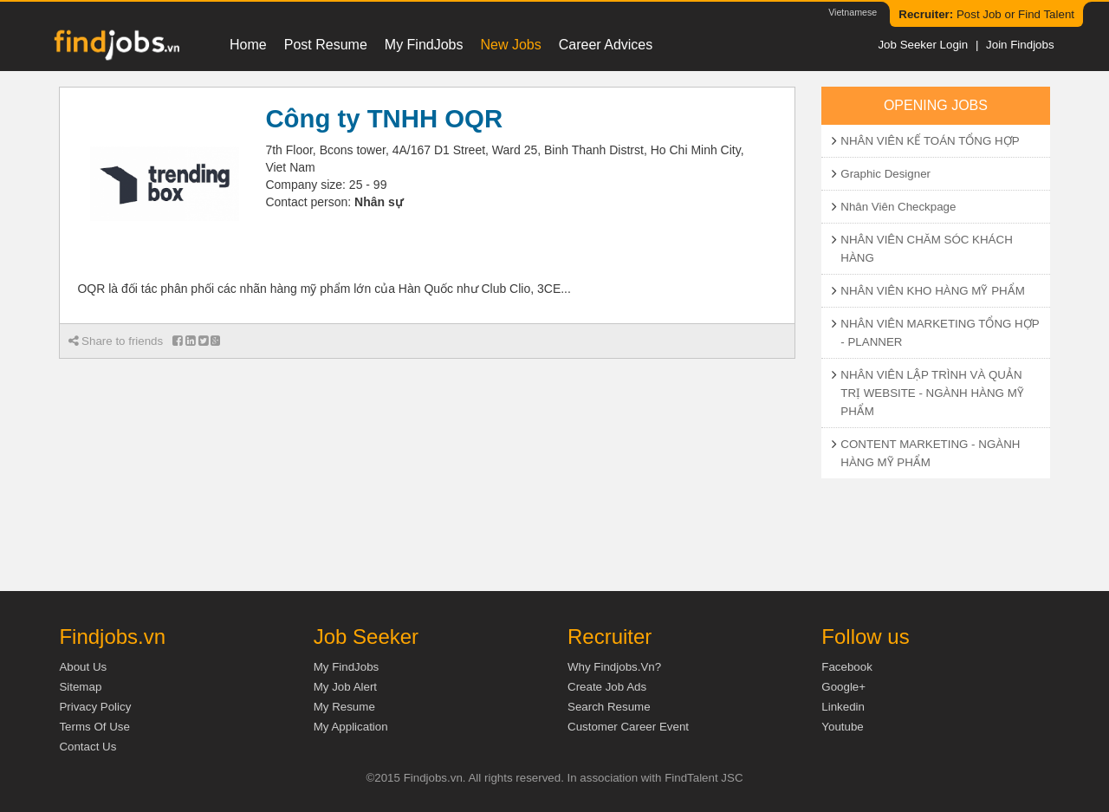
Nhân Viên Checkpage (898, 206)
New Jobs (511, 44)
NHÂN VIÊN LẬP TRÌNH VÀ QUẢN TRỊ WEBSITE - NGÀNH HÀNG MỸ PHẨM (931, 393)
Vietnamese (852, 12)
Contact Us (87, 746)
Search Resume (609, 706)
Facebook (846, 666)
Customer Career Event (628, 726)
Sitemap (80, 686)
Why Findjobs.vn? (614, 666)
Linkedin (843, 706)
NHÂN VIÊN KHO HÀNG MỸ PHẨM (932, 290)
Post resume (325, 44)
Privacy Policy (95, 706)
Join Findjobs (1020, 44)
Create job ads (606, 686)
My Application (351, 726)
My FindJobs (424, 44)
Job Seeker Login (923, 44)
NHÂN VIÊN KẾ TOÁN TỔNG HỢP (929, 140)
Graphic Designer (885, 173)
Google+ (843, 686)
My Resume (344, 706)
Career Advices (606, 44)
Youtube (842, 726)
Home (248, 44)
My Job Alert (345, 686)
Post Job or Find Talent (986, 14)
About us (83, 666)
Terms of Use (94, 726)
